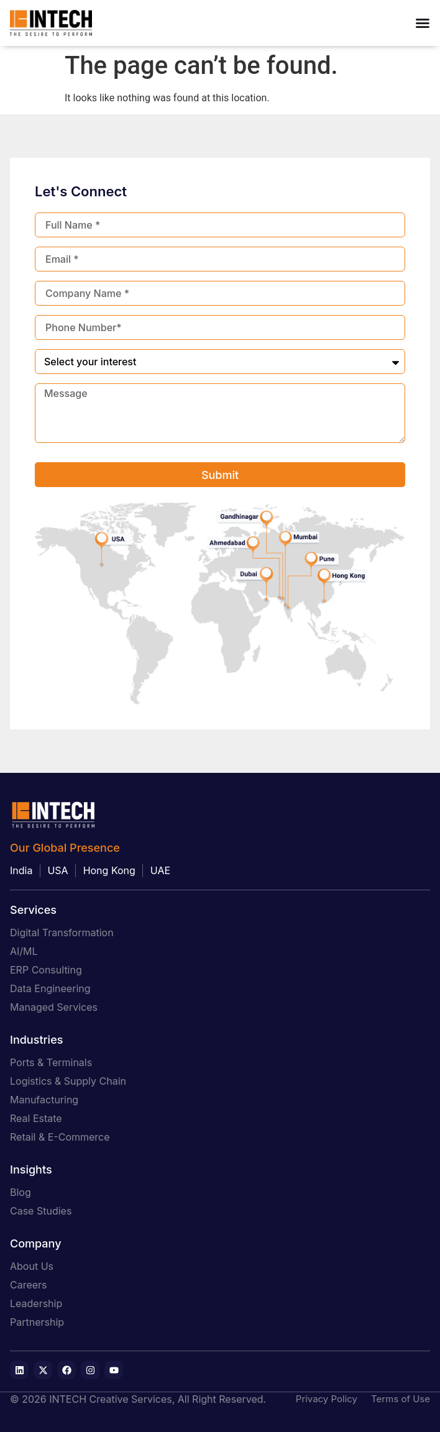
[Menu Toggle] (422, 23)
